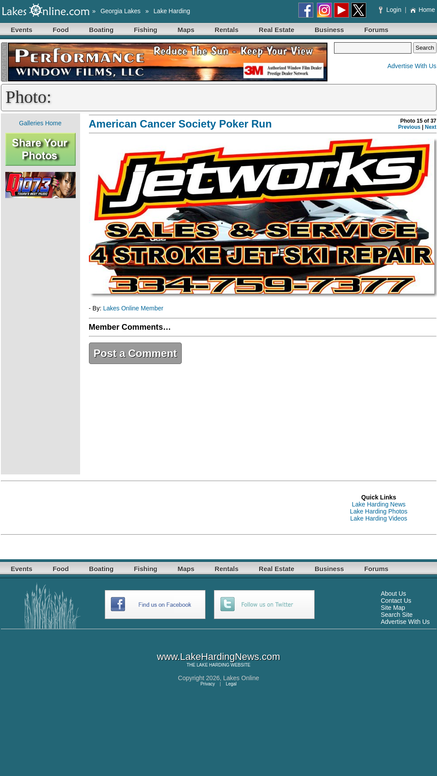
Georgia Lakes (120, 11)
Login (391, 9)
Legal (231, 683)
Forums (376, 29)
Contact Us (396, 600)
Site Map (393, 607)
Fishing (145, 29)
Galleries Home (40, 123)
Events (22, 29)
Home (422, 9)
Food (61, 29)
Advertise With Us (411, 65)
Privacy (207, 683)
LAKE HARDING (213, 665)
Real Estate (276, 29)
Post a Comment (135, 353)
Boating (101, 29)
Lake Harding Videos (379, 518)
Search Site (396, 614)
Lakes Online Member (133, 308)
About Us (393, 593)
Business (329, 29)
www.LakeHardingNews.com (218, 656)
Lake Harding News (378, 504)
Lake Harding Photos (379, 511)
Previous (409, 127)
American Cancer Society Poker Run (180, 124)
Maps (186, 29)
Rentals (227, 29)
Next (430, 127)
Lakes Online (241, 677)
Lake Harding (172, 11)
